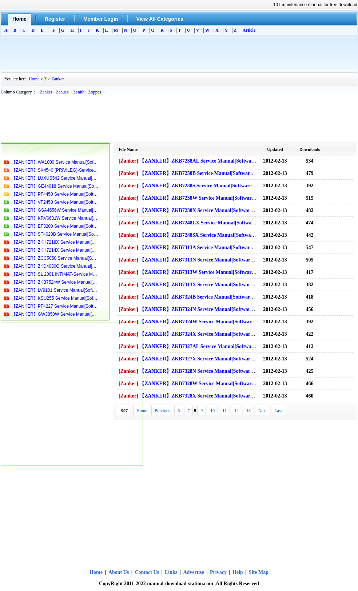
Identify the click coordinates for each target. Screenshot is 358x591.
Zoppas (94, 92)
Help (237, 572)
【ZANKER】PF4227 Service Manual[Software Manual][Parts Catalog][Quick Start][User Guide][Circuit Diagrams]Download (55, 306)
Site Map (258, 572)
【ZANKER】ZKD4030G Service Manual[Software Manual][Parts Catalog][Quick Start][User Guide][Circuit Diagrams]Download (55, 266)
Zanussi (62, 92)
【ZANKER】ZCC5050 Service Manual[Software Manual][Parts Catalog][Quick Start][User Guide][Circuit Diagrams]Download (55, 258)
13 (248, 410)
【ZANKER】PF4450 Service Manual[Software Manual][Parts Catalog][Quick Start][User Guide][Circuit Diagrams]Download (55, 194)
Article (249, 30)
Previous (162, 410)
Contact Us (147, 572)
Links (171, 572)
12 (236, 410)
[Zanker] (128, 161)
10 (212, 410)
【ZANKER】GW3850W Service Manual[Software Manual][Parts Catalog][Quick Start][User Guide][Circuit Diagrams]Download (55, 314)
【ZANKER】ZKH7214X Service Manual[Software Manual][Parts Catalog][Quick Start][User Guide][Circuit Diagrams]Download (55, 250)
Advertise (193, 572)
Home (34, 78)
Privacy (218, 572)
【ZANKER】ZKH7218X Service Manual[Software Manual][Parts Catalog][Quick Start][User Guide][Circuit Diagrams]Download (55, 242)
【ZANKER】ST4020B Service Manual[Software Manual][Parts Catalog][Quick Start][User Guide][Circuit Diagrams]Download (55, 234)
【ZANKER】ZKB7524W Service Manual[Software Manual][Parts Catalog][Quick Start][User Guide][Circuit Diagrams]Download (55, 282)
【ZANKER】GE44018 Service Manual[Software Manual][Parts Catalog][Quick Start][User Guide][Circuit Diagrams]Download (55, 186)
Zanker (57, 78)
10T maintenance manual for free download (315, 4)
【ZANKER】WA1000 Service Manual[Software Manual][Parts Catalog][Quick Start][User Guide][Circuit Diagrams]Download (55, 162)
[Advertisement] (179, 53)
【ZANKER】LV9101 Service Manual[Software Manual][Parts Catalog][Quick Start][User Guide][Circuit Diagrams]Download (55, 290)
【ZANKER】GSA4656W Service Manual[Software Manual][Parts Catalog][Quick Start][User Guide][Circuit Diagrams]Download (55, 210)
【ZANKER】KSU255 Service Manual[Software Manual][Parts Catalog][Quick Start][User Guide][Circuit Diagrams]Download (55, 298)
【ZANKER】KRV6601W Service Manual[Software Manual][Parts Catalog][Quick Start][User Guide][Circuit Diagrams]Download (55, 218)
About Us (119, 572)
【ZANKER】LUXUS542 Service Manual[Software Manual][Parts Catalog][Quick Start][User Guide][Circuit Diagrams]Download (55, 178)
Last (278, 410)
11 (224, 410)
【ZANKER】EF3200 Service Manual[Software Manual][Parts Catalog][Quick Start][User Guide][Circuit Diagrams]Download (55, 226)
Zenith (78, 92)
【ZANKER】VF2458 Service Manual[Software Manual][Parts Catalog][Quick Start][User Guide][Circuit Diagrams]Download (55, 202)
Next (262, 410)
